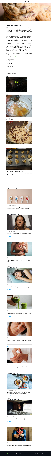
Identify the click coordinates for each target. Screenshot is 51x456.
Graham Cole (11, 205)
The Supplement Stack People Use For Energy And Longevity (13, 188)
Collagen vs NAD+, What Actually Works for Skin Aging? (13, 214)
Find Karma (10, 27)
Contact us (42, 453)
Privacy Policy (34, 453)
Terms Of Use (38, 453)
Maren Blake (11, 364)
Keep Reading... (9, 236)
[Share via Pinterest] (28, 27)
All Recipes (14, 56)
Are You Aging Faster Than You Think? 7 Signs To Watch (13, 320)
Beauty (7, 213)
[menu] (7, 1)
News (7, 23)
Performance (8, 266)
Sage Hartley (11, 284)
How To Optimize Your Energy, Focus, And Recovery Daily (13, 399)
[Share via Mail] (30, 27)
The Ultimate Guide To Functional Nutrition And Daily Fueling (13, 373)
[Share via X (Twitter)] (27, 27)
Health (7, 319)
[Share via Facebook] (25, 27)
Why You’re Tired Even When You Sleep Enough (12, 267)
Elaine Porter (11, 231)
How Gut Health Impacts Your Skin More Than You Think (13, 240)
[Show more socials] (31, 27)
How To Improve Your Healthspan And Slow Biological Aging (13, 425)
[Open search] (44, 1)
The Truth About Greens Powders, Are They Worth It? (13, 293)
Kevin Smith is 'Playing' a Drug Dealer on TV (12, 178)
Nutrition (8, 372)
